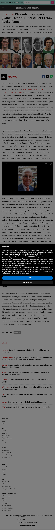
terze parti (32, 256)
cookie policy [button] (38, 254)
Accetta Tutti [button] (27, 278)
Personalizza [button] (27, 282)
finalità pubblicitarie (40, 261)
